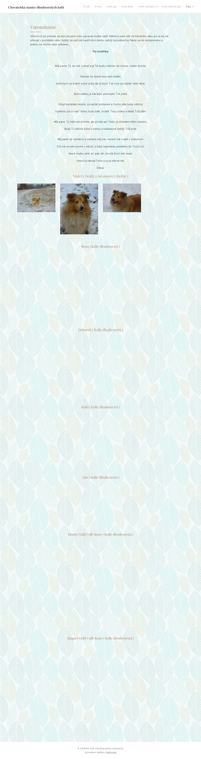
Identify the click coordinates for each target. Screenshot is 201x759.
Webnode (111, 752)
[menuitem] (89, 6)
